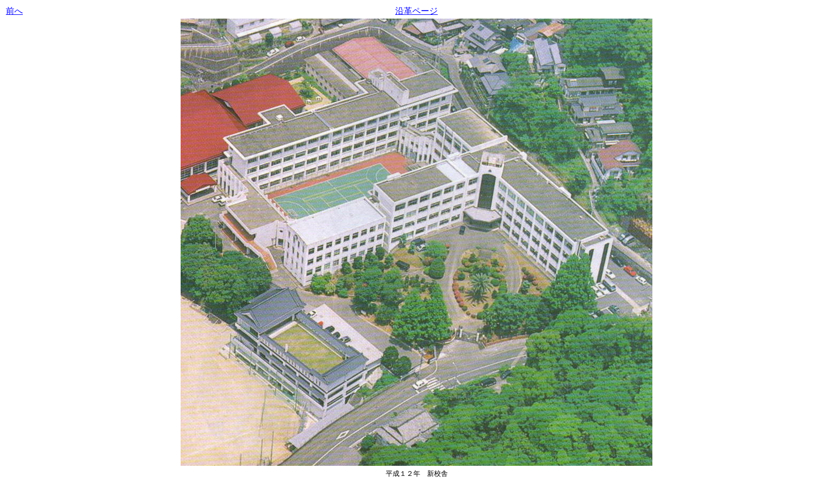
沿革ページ (416, 10)
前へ (14, 10)
